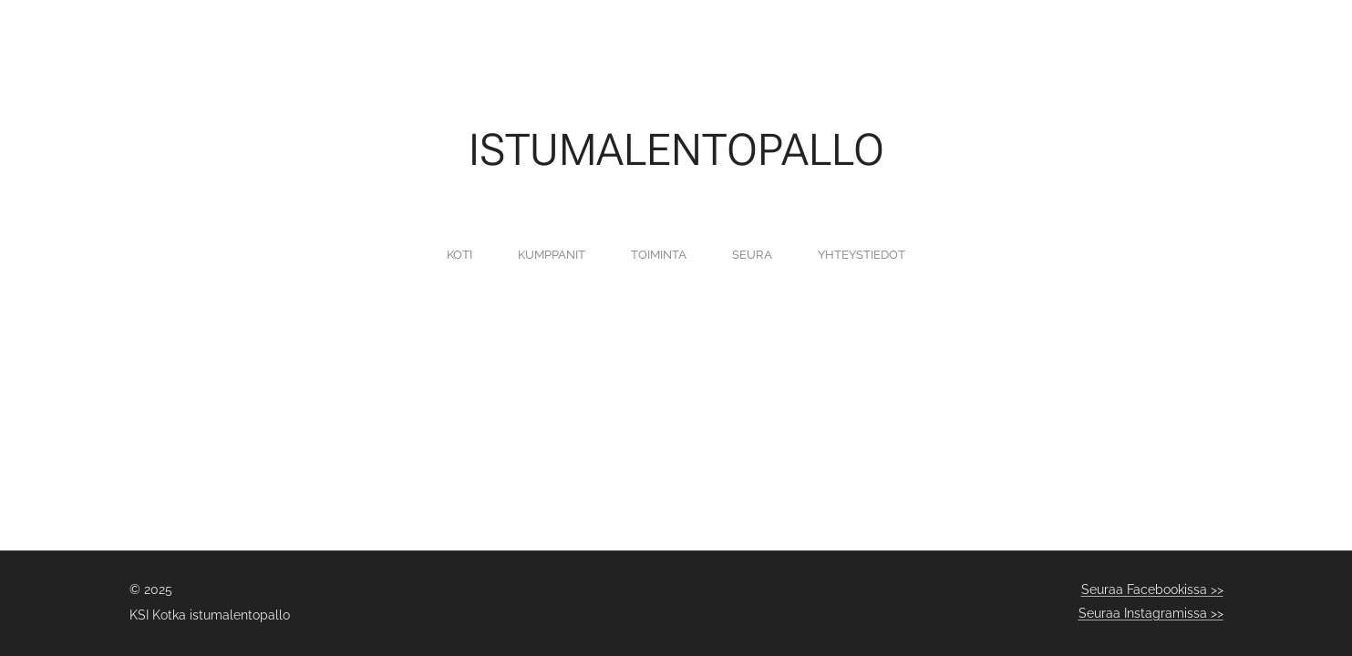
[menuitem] (596, 254)
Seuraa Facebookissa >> (1152, 589)
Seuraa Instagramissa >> (1151, 613)
